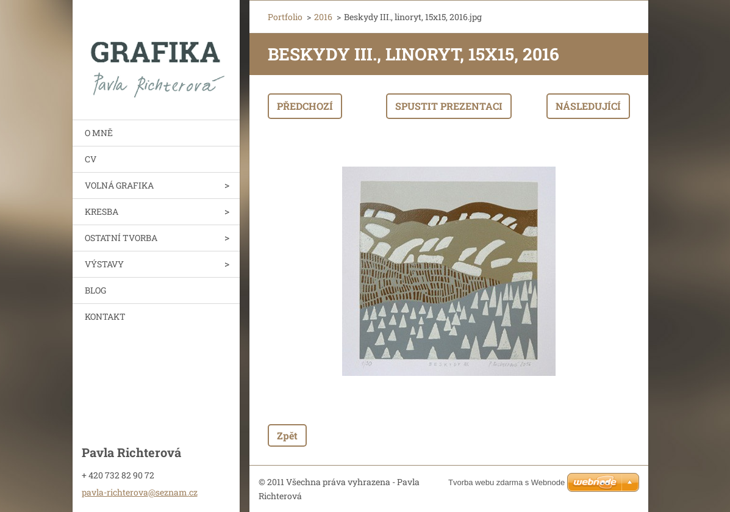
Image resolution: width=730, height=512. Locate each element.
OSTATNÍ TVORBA (121, 237)
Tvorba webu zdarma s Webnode (506, 482)
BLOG (95, 290)
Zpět (287, 435)
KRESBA (101, 211)
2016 (323, 17)
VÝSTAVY (104, 264)
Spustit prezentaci (449, 105)
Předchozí (305, 105)
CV (90, 159)
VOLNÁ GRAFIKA (119, 185)
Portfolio (285, 17)
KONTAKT (105, 316)
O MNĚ (99, 133)
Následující (588, 105)
